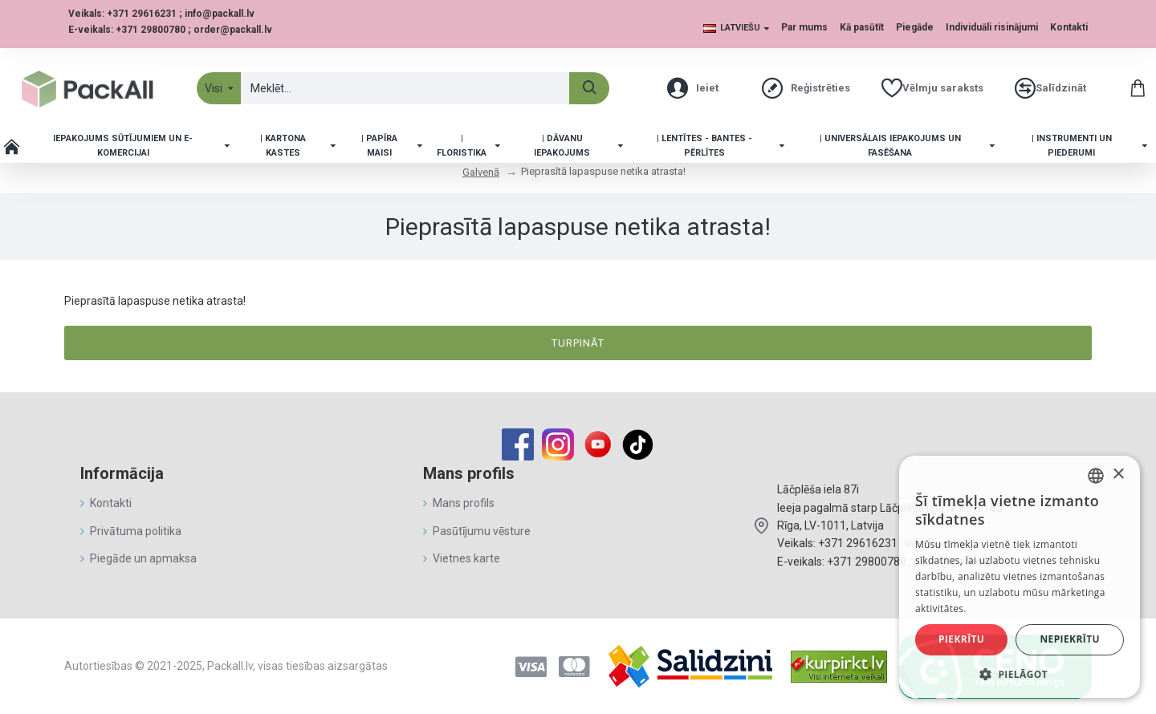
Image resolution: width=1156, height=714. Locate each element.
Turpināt (578, 343)
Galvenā (480, 172)
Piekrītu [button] (961, 639)
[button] (1019, 674)
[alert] (1019, 577)
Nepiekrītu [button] (1070, 639)
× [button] (1118, 475)
